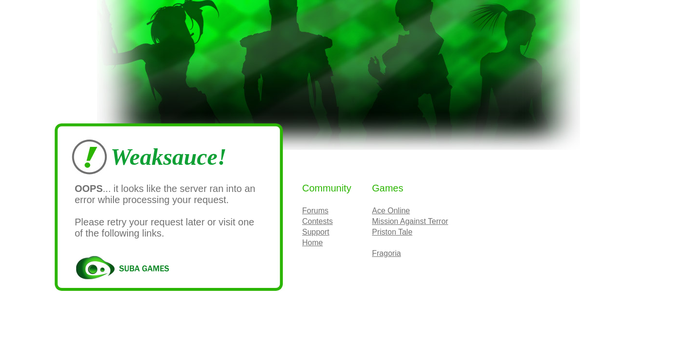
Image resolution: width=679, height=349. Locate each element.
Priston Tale (392, 232)
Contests (317, 221)
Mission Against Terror (410, 221)
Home (312, 242)
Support (315, 232)
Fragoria (386, 253)
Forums (315, 210)
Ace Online (391, 210)
